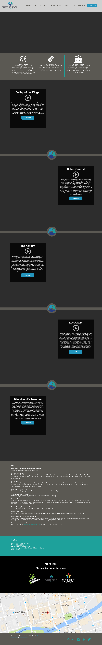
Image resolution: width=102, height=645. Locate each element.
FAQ (73, 5)
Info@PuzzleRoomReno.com (32, 524)
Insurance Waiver (23, 637)
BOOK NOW (92, 5)
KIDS (66, 5)
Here (19, 549)
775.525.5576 (20, 545)
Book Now (28, 117)
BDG (38, 635)
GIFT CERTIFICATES (41, 5)
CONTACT (81, 5)
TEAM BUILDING (56, 5)
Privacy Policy (14, 637)
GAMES (28, 5)
